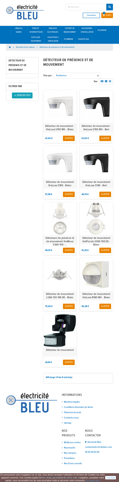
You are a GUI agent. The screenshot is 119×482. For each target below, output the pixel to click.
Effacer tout (22, 95)
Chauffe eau (83, 39)
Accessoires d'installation (87, 30)
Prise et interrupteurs (36, 30)
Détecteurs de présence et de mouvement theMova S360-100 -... (60, 241)
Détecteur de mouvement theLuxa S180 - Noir (96, 183)
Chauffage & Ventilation (53, 39)
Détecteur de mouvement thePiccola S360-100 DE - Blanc (96, 241)
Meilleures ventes (72, 442)
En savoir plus (93, 480)
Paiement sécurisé (72, 412)
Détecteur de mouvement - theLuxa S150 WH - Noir (96, 127)
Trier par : (48, 75)
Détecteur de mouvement (60, 350)
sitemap (67, 423)
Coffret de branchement (70, 30)
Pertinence (61, 75)
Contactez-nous (71, 417)
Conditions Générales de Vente (78, 407)
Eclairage (102, 30)
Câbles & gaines (18, 30)
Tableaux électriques (52, 30)
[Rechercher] (89, 7)
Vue (95, 81)
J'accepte (110, 477)
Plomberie (68, 39)
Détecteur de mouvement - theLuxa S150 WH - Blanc (60, 127)
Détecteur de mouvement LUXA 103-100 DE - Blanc (60, 295)
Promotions (69, 458)
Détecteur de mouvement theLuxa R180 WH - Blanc (96, 295)
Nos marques (70, 453)
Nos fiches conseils (73, 463)
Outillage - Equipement (36, 39)
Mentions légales (72, 402)
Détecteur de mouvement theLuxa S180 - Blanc (60, 183)
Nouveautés (69, 447)
